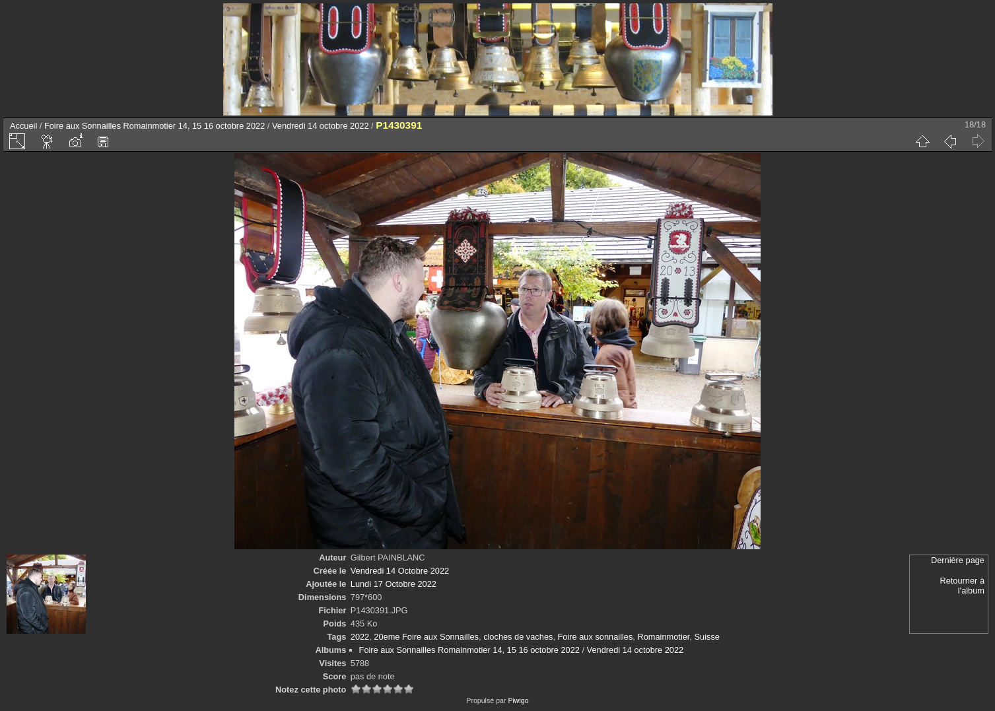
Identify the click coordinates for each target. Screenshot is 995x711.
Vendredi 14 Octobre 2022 (400, 571)
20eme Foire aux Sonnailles (426, 637)
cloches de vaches (518, 637)
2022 (360, 637)
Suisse (707, 637)
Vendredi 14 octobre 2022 (320, 126)
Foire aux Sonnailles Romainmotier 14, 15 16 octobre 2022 (154, 126)
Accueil (23, 126)
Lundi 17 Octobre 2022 (393, 584)
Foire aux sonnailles (595, 637)
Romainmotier (663, 637)
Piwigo (518, 700)
